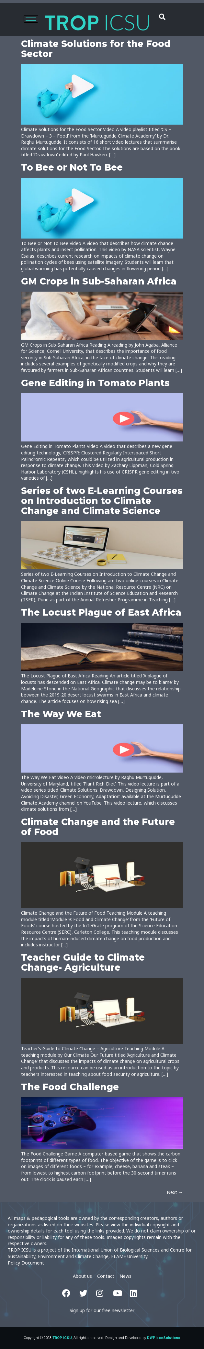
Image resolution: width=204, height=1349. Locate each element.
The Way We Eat (61, 713)
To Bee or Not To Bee (72, 167)
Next (175, 1192)
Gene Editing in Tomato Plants (95, 382)
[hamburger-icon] (31, 19)
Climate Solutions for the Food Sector (96, 48)
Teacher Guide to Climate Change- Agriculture (83, 962)
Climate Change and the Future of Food (98, 826)
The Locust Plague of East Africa (101, 612)
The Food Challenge (70, 1086)
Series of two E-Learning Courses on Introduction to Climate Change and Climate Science (102, 500)
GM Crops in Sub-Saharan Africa (98, 281)
